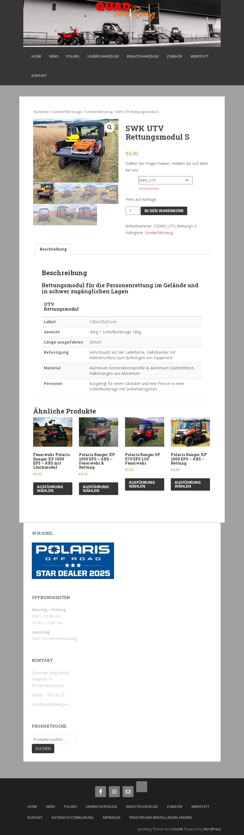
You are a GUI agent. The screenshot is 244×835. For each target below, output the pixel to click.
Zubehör (174, 56)
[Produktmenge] (133, 211)
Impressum (111, 817)
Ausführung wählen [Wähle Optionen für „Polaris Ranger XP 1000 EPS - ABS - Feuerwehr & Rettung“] (96, 488)
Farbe (131, 179)
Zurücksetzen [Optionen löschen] (148, 188)
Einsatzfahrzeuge (142, 56)
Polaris (72, 56)
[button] (110, 127)
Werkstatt (200, 56)
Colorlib (177, 829)
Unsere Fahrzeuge (103, 56)
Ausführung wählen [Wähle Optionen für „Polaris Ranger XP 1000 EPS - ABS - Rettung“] (188, 484)
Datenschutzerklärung (73, 817)
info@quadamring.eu (50, 704)
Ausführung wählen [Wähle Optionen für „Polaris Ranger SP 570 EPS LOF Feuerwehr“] (142, 484)
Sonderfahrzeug (98, 111)
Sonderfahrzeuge (67, 111)
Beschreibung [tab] (53, 249)
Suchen (43, 748)
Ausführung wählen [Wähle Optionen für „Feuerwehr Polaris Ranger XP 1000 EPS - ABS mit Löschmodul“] (50, 488)
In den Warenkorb (163, 210)
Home (36, 56)
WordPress (212, 829)
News (53, 56)
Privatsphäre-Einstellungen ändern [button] (160, 817)
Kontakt (39, 75)
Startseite (41, 111)
